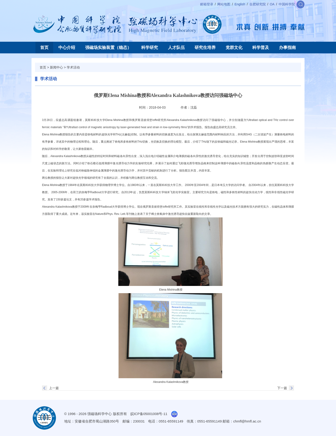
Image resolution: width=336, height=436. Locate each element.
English (239, 4)
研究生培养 (205, 47)
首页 (44, 47)
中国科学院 (287, 4)
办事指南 (287, 47)
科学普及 (260, 47)
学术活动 (73, 67)
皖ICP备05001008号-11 (148, 414)
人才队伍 (176, 47)
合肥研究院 (257, 4)
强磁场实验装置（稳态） (108, 47)
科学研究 (149, 47)
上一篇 (54, 388)
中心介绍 (66, 47)
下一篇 (282, 388)
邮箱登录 (206, 4)
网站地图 (223, 4)
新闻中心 (56, 67)
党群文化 (234, 47)
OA (272, 4)
